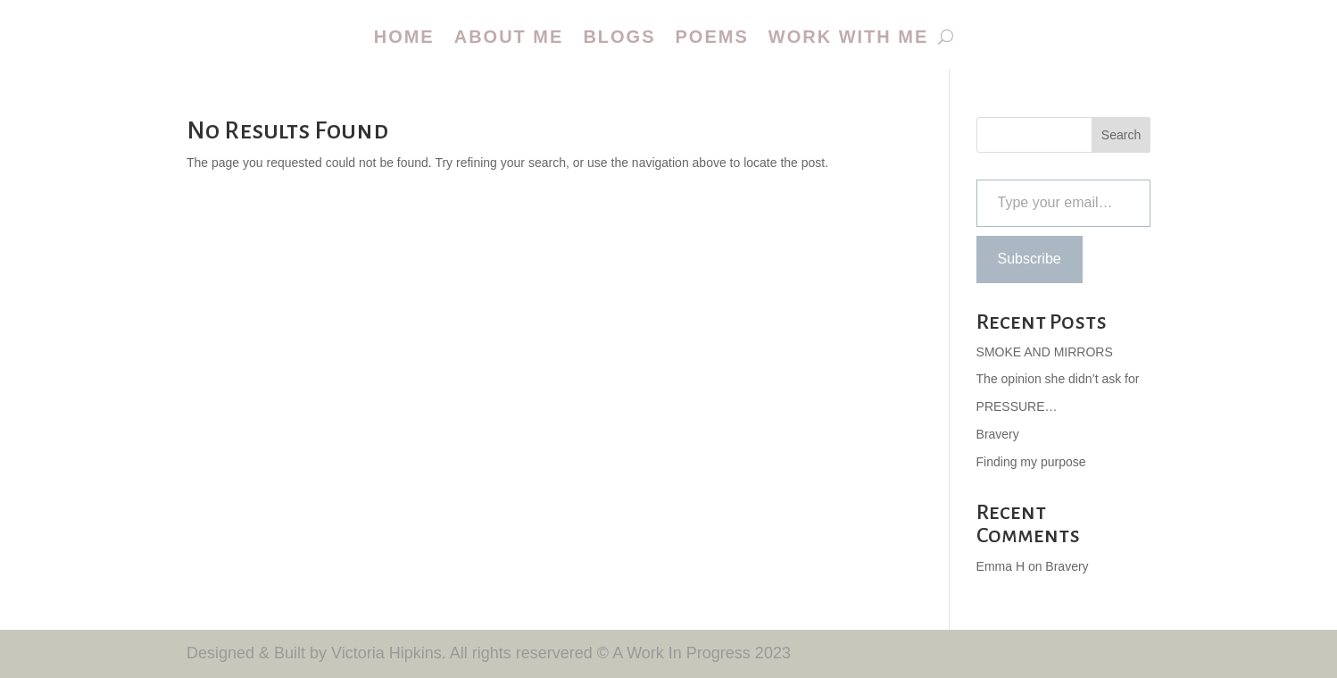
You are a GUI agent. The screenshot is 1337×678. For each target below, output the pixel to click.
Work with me (848, 36)
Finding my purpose (1031, 462)
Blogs (619, 36)
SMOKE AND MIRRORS (1044, 352)
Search (1121, 135)
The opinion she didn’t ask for (1058, 379)
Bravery (997, 434)
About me (509, 36)
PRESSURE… (1017, 406)
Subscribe (1029, 258)
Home (404, 36)
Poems (712, 36)
